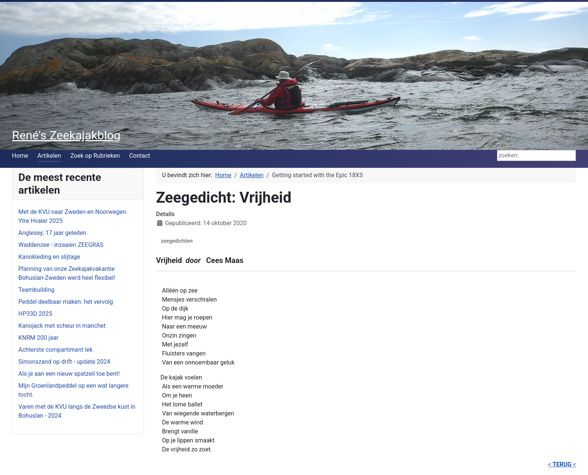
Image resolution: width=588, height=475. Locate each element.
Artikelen (49, 155)
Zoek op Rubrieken (95, 155)
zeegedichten (177, 241)
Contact (139, 155)
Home (20, 155)
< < (562, 464)
